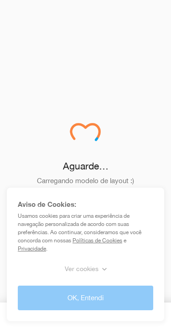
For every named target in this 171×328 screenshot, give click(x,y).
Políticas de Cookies (97, 240)
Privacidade (32, 249)
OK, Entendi (85, 298)
